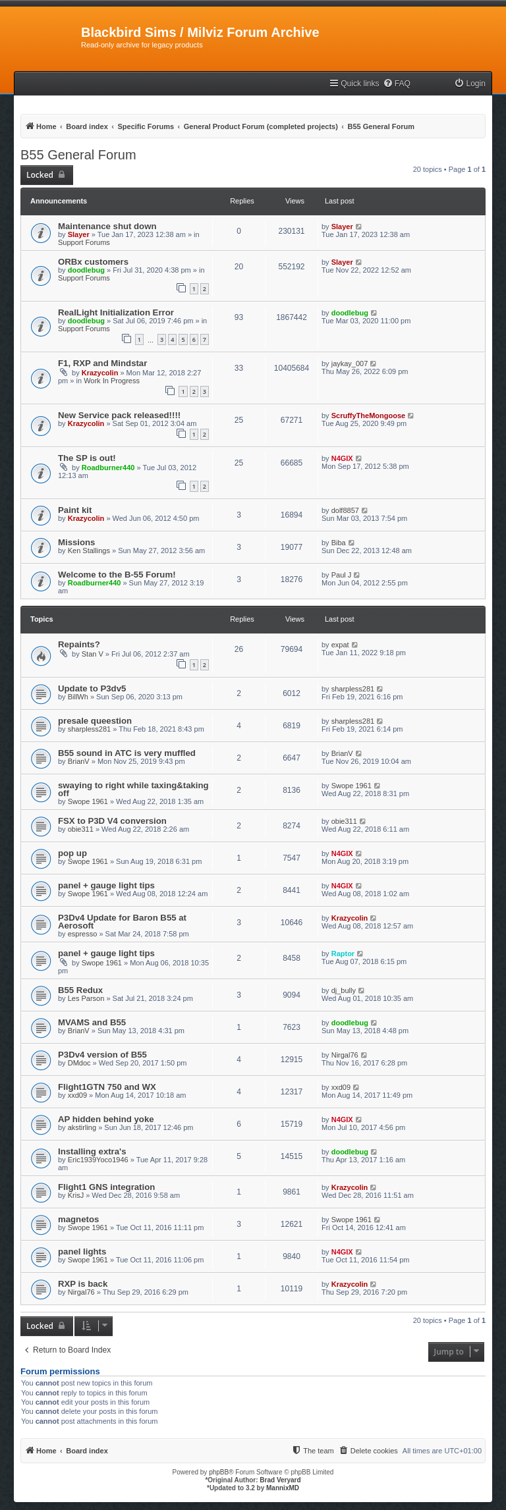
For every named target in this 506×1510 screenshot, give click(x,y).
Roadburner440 (108, 468)
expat (340, 645)
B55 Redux (80, 990)
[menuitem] (396, 84)
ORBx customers (93, 262)
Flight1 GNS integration (106, 1187)
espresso (83, 934)
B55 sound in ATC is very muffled (127, 753)
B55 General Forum (78, 155)
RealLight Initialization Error (116, 312)
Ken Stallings (89, 550)
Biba (338, 543)
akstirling (82, 1127)
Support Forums (84, 242)
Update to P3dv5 (92, 688)
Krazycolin (100, 373)
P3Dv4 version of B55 (102, 1055)
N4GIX (342, 458)
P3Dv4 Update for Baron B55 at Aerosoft (122, 921)
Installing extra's (92, 1151)
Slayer (79, 234)
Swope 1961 (88, 801)
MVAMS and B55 (92, 1022)
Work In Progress (112, 381)
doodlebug (86, 270)
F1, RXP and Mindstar (102, 363)
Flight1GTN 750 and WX (107, 1087)
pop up (72, 853)
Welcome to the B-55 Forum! (117, 575)
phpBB (219, 1472)
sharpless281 (352, 689)
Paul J (341, 575)
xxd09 (77, 1095)
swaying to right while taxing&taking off (133, 789)
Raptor (342, 953)
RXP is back (82, 1284)
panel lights (82, 1251)
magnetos (78, 1219)
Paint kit (75, 510)
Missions (76, 542)
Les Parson (86, 998)
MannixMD (282, 1488)
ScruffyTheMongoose (368, 415)
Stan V (92, 654)
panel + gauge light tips (106, 885)
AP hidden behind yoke (106, 1119)
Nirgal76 (344, 1055)
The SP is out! (87, 458)
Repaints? (79, 644)
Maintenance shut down (107, 226)
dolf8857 (345, 510)
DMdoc (79, 1063)
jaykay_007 (349, 363)
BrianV (79, 761)
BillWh (78, 697)
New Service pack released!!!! (119, 415)
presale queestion (95, 721)
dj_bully (343, 990)
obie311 (81, 829)
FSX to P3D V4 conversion (112, 821)
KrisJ (76, 1195)
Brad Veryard (280, 1480)
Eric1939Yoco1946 (98, 1160)
